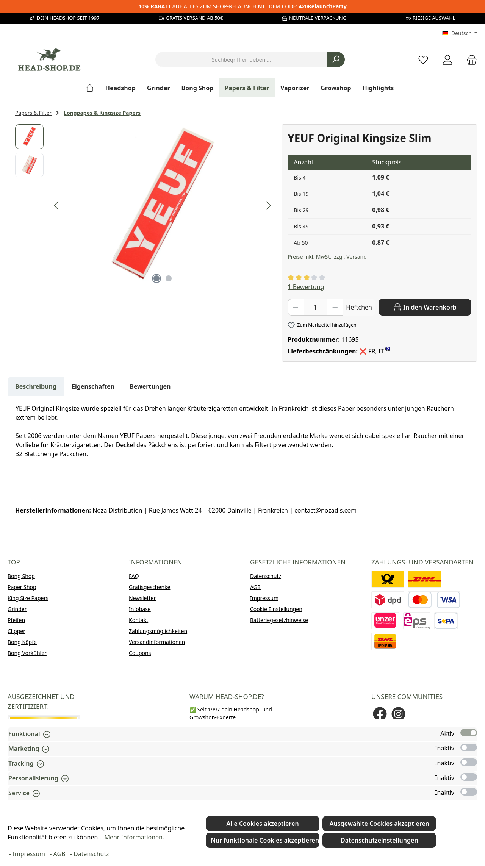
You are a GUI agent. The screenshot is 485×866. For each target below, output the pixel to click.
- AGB (58, 854)
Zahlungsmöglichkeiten (158, 631)
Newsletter (142, 598)
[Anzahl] (315, 307)
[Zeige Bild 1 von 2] (156, 278)
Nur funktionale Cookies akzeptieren (265, 840)
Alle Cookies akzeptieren (263, 823)
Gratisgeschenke (149, 587)
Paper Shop (22, 587)
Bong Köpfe (22, 642)
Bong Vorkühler (27, 653)
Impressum (264, 598)
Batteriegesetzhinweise (279, 620)
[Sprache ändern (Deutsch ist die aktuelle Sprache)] (459, 33)
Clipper (16, 631)
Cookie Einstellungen (276, 609)
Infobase (140, 609)
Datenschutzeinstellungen (379, 840)
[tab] (36, 386)
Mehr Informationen (133, 837)
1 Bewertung (306, 287)
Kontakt (138, 620)
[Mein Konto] (447, 59)
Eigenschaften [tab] (93, 386)
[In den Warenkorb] (425, 307)
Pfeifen (16, 620)
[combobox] (241, 59)
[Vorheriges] (57, 205)
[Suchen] (336, 59)
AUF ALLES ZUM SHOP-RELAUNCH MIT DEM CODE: (242, 6)
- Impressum (28, 854)
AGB (255, 587)
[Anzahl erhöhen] (335, 307)
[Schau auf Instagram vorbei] (398, 713)
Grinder (17, 609)
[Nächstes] (268, 205)
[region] (145, 205)
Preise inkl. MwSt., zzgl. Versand (327, 256)
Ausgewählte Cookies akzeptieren (379, 823)
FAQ (134, 576)
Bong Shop (21, 576)
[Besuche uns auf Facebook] (379, 713)
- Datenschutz (89, 854)
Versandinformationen (157, 642)
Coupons (140, 653)
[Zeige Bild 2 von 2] (169, 278)
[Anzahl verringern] (296, 307)
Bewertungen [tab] (150, 386)
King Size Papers (28, 598)
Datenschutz (265, 576)
